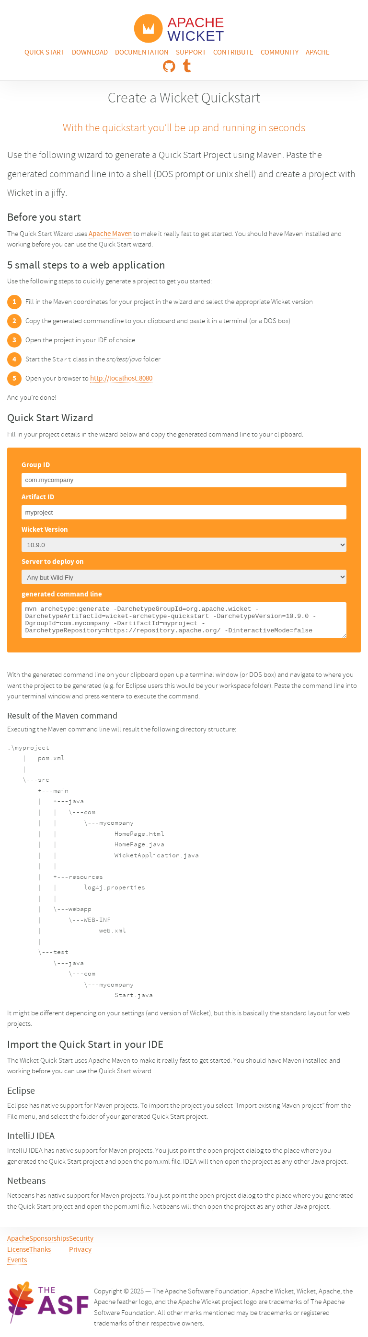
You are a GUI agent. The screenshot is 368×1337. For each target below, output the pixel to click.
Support (191, 52)
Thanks (40, 1250)
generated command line (62, 594)
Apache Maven (110, 234)
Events (17, 1260)
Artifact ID (38, 497)
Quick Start (44, 52)
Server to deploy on (53, 562)
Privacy (80, 1250)
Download (90, 52)
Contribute (233, 52)
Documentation (142, 52)
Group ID (36, 465)
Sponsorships (49, 1239)
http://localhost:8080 (121, 378)
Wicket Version (45, 530)
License (18, 1250)
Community (280, 52)
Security (81, 1239)
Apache (318, 52)
